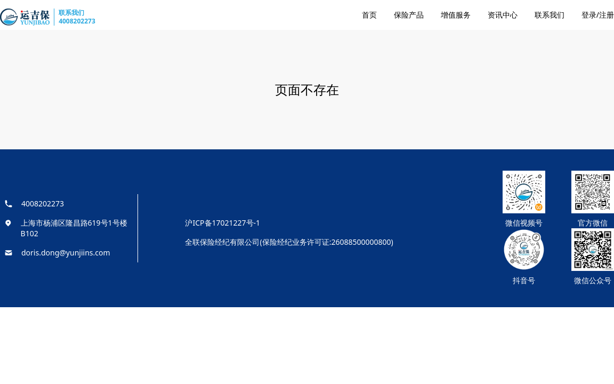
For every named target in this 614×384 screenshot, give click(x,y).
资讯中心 (503, 15)
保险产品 (409, 15)
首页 (369, 15)
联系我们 (549, 15)
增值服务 (456, 15)
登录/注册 (597, 15)
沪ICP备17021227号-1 (222, 223)
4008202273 (77, 21)
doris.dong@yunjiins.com (65, 252)
